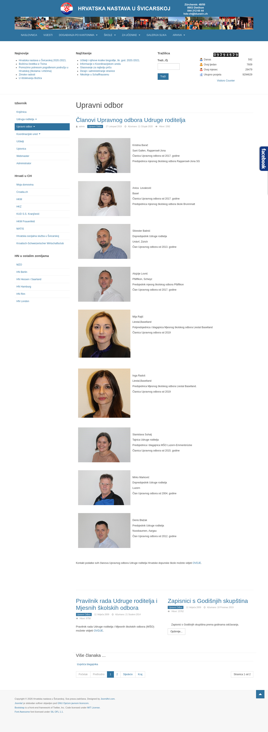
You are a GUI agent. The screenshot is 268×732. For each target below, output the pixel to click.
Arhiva (179, 35)
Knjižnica (22, 112)
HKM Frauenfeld (26, 221)
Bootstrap (19, 707)
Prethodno (98, 673)
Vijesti (48, 35)
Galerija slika (156, 35)
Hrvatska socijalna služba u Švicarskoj (38, 236)
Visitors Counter (226, 80)
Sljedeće (128, 673)
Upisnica (21, 148)
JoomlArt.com (107, 698)
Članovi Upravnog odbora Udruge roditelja (134, 119)
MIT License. (93, 707)
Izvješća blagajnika (87, 663)
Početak (83, 673)
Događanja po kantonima (78, 35)
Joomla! (19, 702)
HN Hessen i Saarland (29, 279)
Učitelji (20, 141)
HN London (23, 301)
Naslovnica (29, 35)
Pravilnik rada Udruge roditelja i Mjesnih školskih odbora (118, 604)
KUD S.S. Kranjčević (28, 213)
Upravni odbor (26, 126)
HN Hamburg (24, 286)
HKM (19, 199)
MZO (19, 264)
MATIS (20, 228)
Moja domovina (25, 184)
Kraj (140, 673)
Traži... (161, 60)
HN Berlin (22, 272)
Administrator (24, 163)
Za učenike (131, 35)
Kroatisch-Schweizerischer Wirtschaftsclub (40, 243)
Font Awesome (22, 711)
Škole (110, 35)
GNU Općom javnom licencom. (73, 702)
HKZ (19, 206)
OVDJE (197, 562)
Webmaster (23, 156)
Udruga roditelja (27, 119)
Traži (163, 76)
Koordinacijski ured (28, 134)
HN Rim (21, 293)
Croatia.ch (22, 192)
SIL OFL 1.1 (57, 711)
